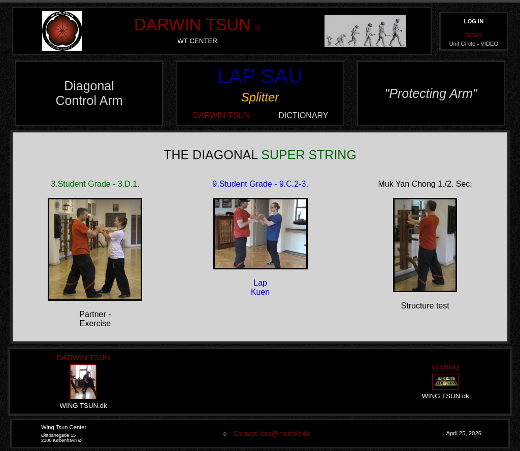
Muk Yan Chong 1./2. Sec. (425, 184)
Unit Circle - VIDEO (473, 44)
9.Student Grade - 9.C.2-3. (260, 184)
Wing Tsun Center (63, 427)
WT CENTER (197, 41)
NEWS (473, 35)
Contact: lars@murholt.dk (269, 433)
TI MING (445, 367)
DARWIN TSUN (192, 24)
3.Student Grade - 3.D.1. (95, 184)
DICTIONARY (303, 115)
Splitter (260, 97)
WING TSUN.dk (83, 405)
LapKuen (260, 287)
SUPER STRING (308, 155)
